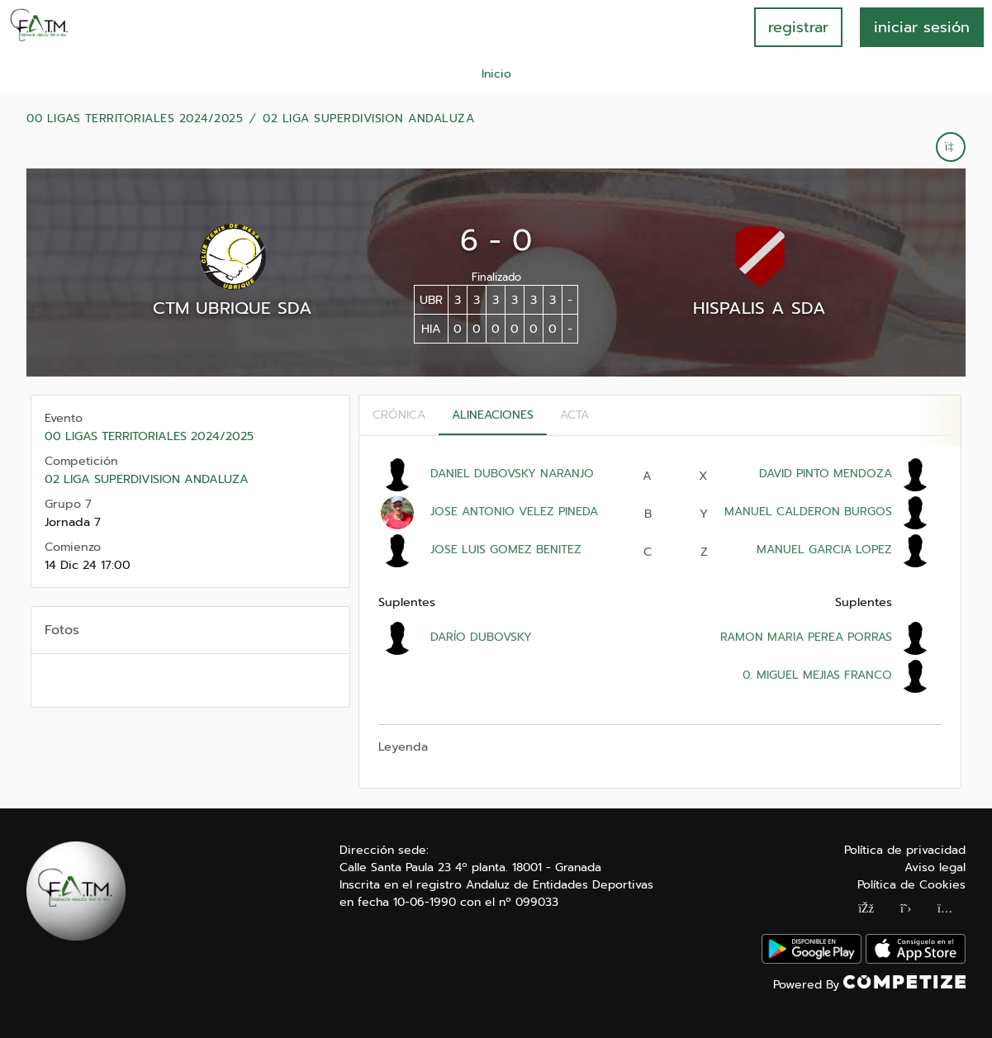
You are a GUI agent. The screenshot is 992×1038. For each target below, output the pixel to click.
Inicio (496, 74)
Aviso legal (935, 867)
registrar (798, 27)
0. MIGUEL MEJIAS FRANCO (815, 675)
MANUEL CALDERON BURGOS (808, 511)
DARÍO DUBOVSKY (481, 637)
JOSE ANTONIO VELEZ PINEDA (514, 511)
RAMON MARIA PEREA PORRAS (806, 637)
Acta (574, 415)
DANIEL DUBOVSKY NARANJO (512, 473)
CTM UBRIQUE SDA (232, 308)
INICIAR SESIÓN (922, 27)
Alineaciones (493, 415)
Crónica (399, 415)
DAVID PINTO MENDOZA (825, 473)
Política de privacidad (905, 850)
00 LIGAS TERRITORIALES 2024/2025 (134, 119)
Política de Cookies (911, 884)
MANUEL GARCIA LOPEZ (824, 549)
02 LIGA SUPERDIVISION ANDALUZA (368, 119)
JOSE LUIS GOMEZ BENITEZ (505, 549)
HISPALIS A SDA (759, 308)
